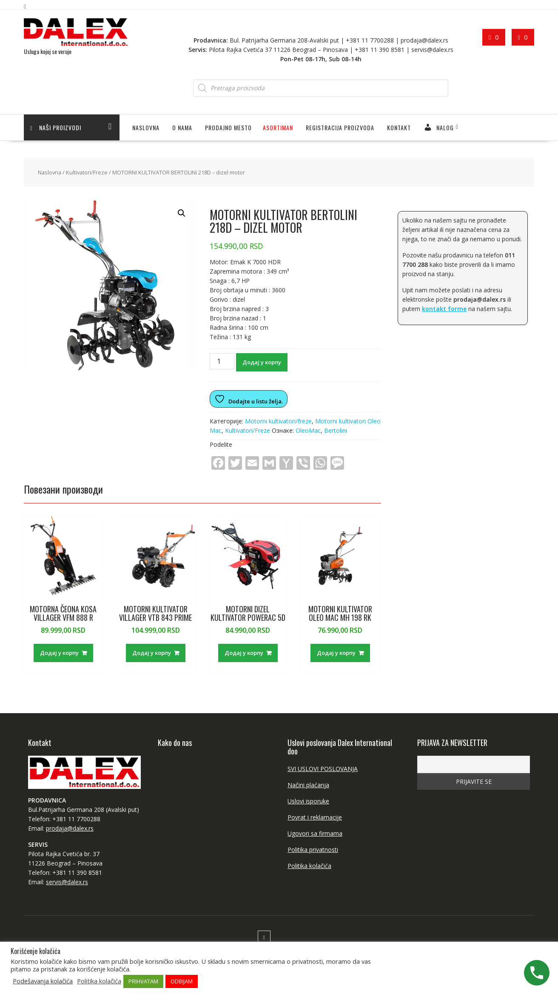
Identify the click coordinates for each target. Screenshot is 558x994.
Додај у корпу (261, 362)
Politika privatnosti (313, 849)
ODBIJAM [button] (182, 981)
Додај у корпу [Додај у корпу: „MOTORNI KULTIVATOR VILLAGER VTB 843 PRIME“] (151, 653)
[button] (181, 213)
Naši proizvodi (55, 127)
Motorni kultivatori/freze (278, 421)
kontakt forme (444, 309)
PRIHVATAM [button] (143, 981)
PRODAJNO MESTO (228, 127)
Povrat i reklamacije (315, 817)
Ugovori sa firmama (315, 833)
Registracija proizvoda (340, 127)
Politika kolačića (309, 866)
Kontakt (399, 127)
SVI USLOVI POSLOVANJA (323, 769)
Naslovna (145, 127)
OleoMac (308, 430)
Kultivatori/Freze (87, 172)
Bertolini (335, 430)
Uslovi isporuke (308, 801)
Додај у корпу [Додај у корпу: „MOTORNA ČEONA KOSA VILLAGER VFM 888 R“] (59, 653)
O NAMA (182, 127)
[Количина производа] (222, 361)
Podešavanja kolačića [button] (43, 981)
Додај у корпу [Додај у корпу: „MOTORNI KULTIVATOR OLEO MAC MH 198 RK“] (336, 653)
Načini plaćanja (308, 785)
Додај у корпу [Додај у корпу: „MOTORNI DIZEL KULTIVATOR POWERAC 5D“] (244, 653)
